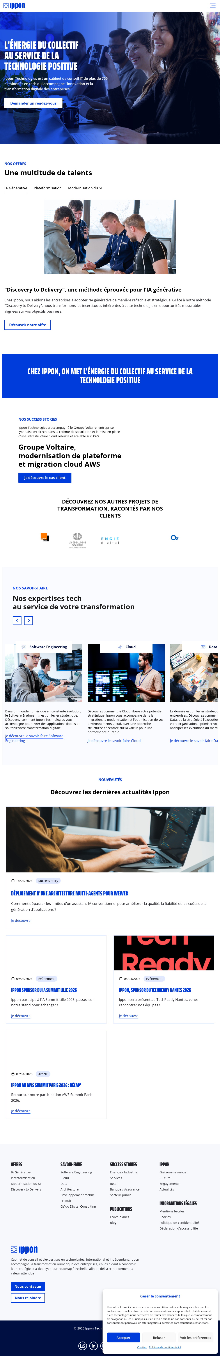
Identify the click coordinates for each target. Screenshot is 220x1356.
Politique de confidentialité (165, 1347)
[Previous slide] (17, 620)
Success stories (123, 1164)
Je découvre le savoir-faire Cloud (114, 740)
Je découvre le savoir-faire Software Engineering (34, 738)
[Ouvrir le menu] (212, 6)
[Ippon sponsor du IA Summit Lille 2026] (56, 979)
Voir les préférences (195, 1337)
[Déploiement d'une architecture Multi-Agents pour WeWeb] (110, 867)
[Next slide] (28, 620)
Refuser (159, 1337)
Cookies (142, 1347)
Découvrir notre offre (27, 324)
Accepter (123, 1337)
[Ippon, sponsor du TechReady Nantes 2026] (164, 979)
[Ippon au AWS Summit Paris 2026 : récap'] (56, 1075)
